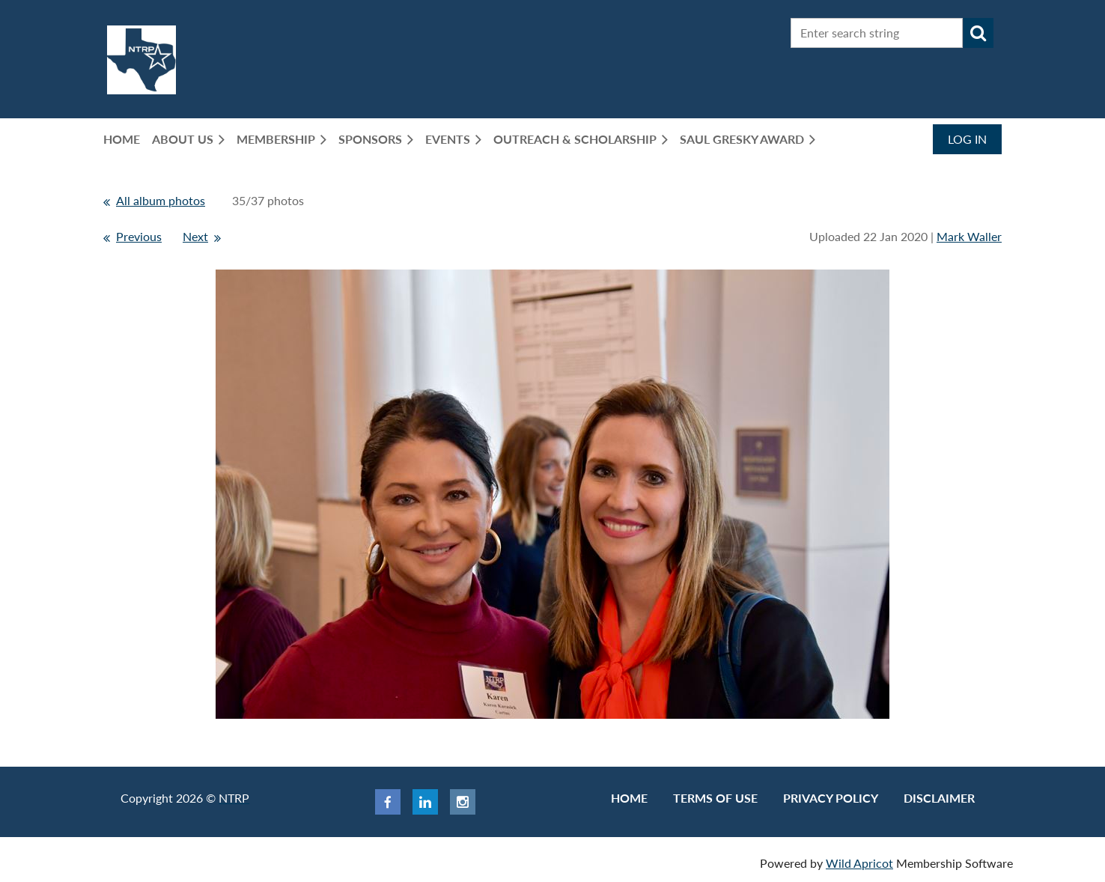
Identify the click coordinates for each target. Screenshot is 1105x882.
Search (978, 33)
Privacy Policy (830, 798)
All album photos (160, 200)
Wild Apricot (859, 863)
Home (629, 798)
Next (195, 236)
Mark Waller (969, 236)
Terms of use (715, 798)
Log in (967, 139)
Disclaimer (939, 798)
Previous (139, 236)
